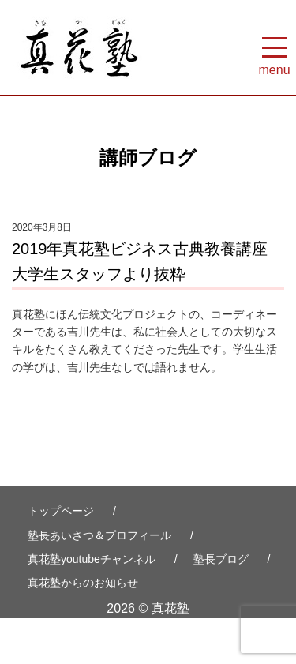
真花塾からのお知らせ (83, 582)
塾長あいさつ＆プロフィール (99, 535)
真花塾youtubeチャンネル (91, 559)
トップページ (61, 511)
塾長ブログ (221, 559)
